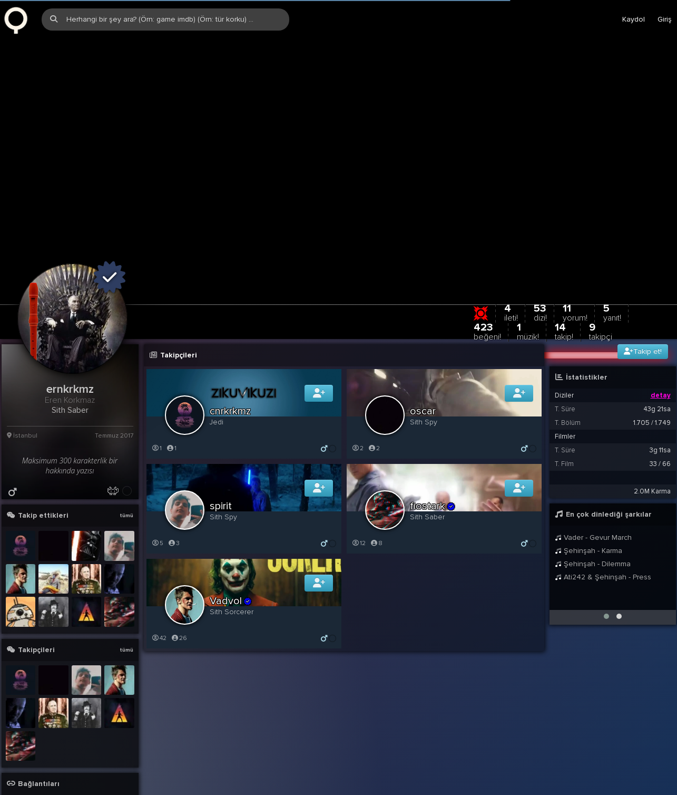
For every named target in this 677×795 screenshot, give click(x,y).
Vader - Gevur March (593, 488)
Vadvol (231, 552)
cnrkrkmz (230, 362)
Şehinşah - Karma (589, 502)
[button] (606, 568)
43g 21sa (657, 360)
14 (564, 283)
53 (540, 264)
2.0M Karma (652, 443)
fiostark (433, 457)
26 (179, 590)
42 (159, 590)
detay (661, 347)
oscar (423, 362)
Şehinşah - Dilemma (593, 515)
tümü (126, 467)
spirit (221, 457)
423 (487, 283)
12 (359, 495)
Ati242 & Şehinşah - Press (603, 528)
